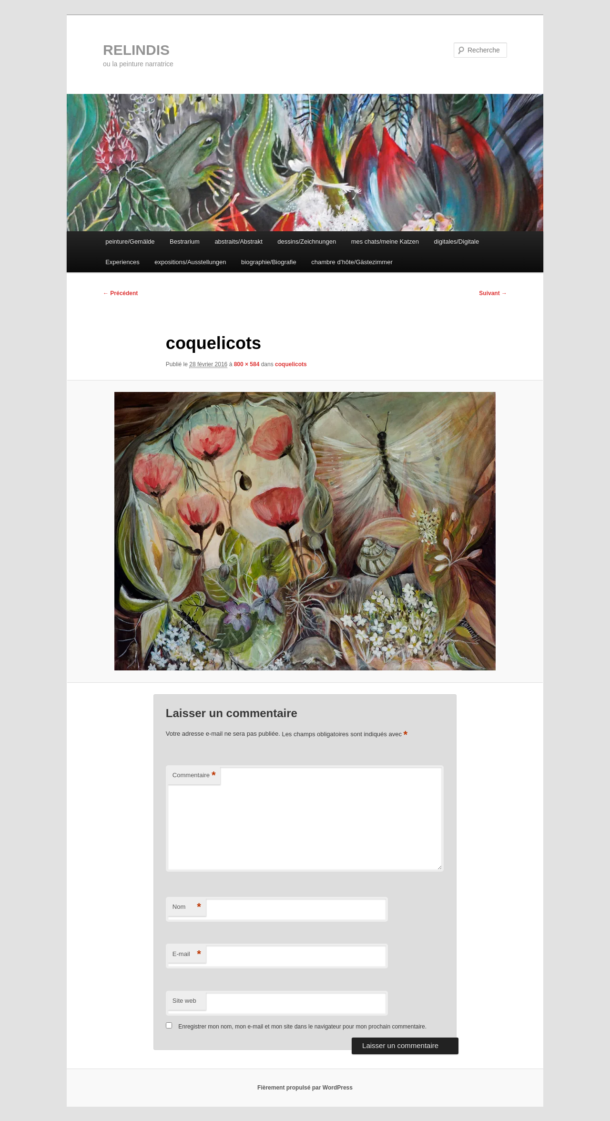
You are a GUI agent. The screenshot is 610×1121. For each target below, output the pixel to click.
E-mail (187, 954)
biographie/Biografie (268, 262)
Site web (184, 1000)
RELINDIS (136, 50)
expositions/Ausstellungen (190, 262)
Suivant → (493, 293)
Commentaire (194, 775)
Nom (187, 907)
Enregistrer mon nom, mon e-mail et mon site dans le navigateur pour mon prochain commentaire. (302, 1026)
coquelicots (291, 364)
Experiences (122, 262)
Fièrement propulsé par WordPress (305, 1087)
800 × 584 (247, 364)
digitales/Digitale (456, 241)
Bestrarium (185, 241)
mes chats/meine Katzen (385, 241)
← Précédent (120, 293)
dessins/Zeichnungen (306, 241)
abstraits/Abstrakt (238, 241)
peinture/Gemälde (129, 241)
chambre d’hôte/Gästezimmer (352, 262)
